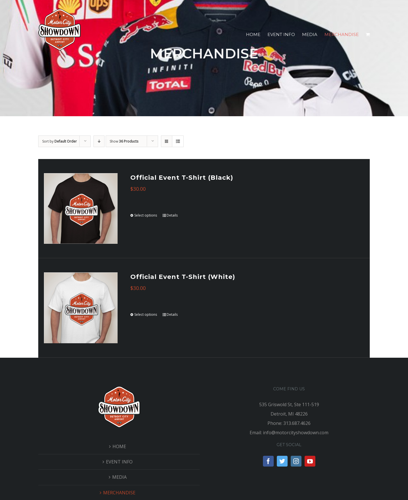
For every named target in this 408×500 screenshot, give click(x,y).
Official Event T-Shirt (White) (182, 277)
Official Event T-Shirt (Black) (181, 177)
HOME (119, 446)
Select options (145, 215)
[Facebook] (268, 461)
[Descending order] (99, 141)
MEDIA (119, 477)
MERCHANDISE (119, 493)
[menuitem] (256, 34)
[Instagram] (296, 461)
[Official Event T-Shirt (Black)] (81, 208)
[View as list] (177, 141)
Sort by (59, 141)
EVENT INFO (119, 462)
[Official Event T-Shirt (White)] (81, 307)
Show (124, 141)
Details (172, 215)
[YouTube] (310, 461)
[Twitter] (282, 461)
